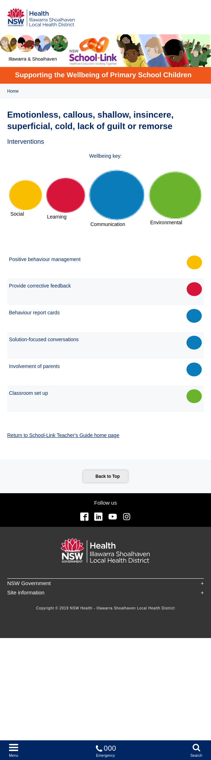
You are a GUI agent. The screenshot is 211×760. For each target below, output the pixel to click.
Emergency (105, 749)
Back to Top (108, 476)
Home (13, 91)
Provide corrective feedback (40, 286)
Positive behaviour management (45, 259)
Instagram (127, 517)
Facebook (84, 517)
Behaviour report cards (34, 312)
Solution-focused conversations (44, 339)
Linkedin (98, 517)
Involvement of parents (34, 366)
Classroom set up (28, 393)
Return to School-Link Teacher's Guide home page (63, 435)
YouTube (113, 517)
